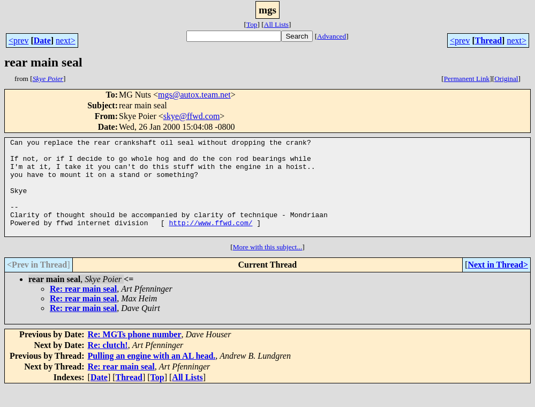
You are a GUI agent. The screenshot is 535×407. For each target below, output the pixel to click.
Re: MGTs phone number (135, 353)
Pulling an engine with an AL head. (152, 375)
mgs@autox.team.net (194, 94)
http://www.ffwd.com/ (210, 240)
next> (66, 40)
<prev (18, 40)
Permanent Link (467, 79)
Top (252, 24)
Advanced (331, 36)
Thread (488, 40)
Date (42, 40)
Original (506, 79)
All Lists (276, 24)
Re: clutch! (108, 364)
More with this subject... (268, 266)
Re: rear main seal (83, 308)
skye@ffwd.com (191, 116)
